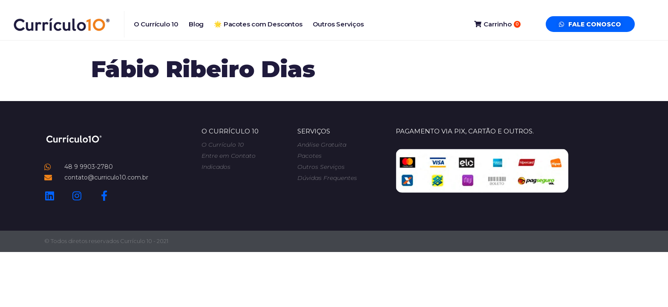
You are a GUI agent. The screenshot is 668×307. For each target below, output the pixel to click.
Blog (196, 24)
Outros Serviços (338, 24)
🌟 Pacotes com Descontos (258, 24)
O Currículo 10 (156, 24)
